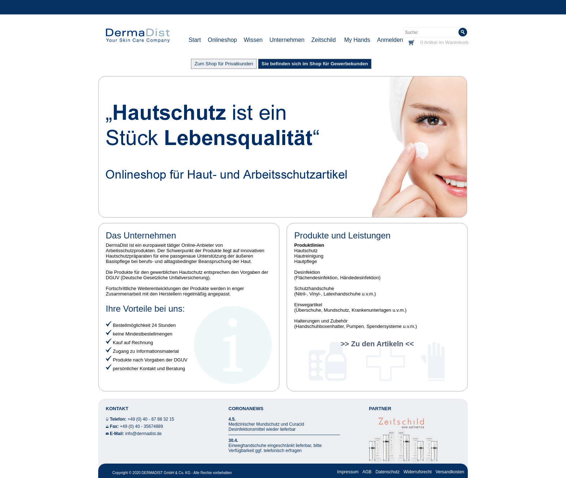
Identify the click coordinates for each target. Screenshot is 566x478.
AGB (366, 471)
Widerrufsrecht (418, 471)
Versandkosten (450, 471)
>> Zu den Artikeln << (377, 344)
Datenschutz (387, 471)
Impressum (347, 471)
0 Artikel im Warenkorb (444, 42)
